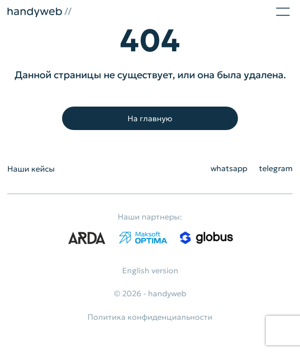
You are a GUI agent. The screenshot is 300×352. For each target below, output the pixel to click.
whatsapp (229, 168)
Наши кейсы (31, 169)
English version (150, 270)
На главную (150, 118)
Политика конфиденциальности (150, 317)
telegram (276, 168)
